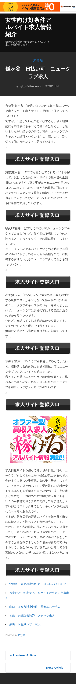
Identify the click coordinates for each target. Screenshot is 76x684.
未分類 (38, 60)
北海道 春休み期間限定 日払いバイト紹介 (37, 584)
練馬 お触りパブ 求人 (25, 624)
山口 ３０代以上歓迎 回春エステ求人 (34, 606)
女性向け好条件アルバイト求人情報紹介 (28, 27)
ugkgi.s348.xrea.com (30, 86)
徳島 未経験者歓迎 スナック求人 (32, 615)
